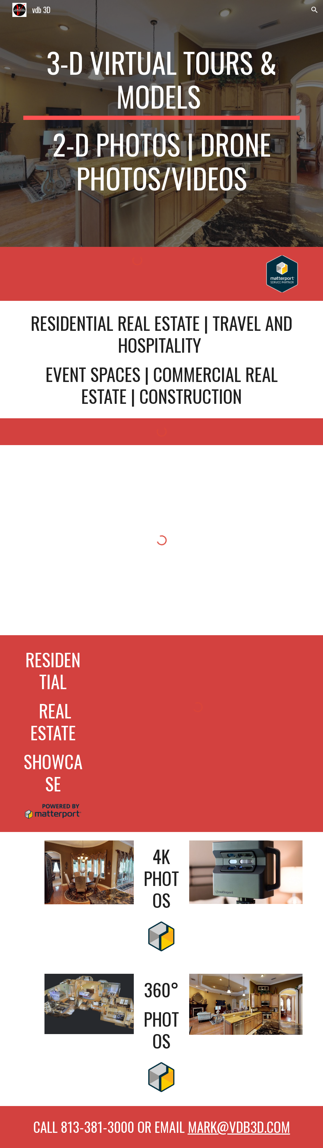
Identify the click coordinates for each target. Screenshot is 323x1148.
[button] (314, 9)
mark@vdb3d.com (239, 1127)
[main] (161, 123)
